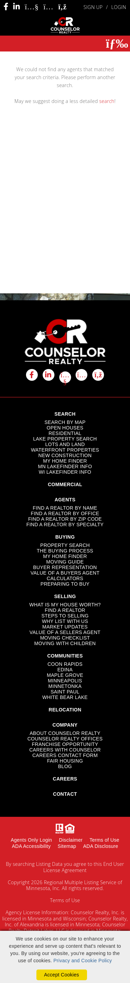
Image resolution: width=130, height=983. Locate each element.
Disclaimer (71, 840)
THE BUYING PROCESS (65, 551)
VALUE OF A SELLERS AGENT (65, 632)
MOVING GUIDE (65, 562)
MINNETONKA (65, 686)
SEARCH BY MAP (65, 422)
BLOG (65, 766)
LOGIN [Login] (118, 7)
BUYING (65, 537)
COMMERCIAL (65, 484)
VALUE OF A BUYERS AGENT (65, 573)
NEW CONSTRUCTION (65, 455)
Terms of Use (104, 840)
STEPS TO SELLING (64, 615)
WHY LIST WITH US (65, 621)
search (106, 101)
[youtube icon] (65, 377)
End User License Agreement (83, 867)
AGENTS (64, 499)
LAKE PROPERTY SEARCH (65, 439)
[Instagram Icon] (48, 6)
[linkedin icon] (48, 375)
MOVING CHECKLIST (65, 638)
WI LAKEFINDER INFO (65, 472)
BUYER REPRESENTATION (65, 567)
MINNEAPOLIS (65, 680)
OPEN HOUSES (65, 428)
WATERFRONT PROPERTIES (65, 450)
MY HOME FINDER (65, 461)
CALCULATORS (65, 578)
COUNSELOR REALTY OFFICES (65, 738)
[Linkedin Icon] (16, 6)
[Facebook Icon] (5, 6)
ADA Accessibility (31, 846)
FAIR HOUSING (65, 761)
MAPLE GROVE (65, 675)
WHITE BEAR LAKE (65, 697)
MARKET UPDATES (65, 627)
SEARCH (65, 414)
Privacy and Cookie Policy (82, 960)
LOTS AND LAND (65, 444)
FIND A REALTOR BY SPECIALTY (65, 524)
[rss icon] (98, 375)
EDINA (64, 669)
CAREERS (65, 779)
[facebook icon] (32, 375)
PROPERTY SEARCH (65, 545)
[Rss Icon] (62, 7)
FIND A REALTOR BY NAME (65, 508)
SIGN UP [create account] (93, 7)
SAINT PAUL (65, 691)
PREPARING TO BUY (65, 584)
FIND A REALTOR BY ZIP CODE (65, 519)
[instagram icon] (81, 375)
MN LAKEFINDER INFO (65, 466)
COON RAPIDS (65, 664)
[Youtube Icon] (31, 6)
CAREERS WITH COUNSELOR (65, 750)
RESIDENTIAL (65, 433)
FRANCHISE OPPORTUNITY (65, 744)
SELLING (65, 596)
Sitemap (67, 846)
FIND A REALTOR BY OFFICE (65, 513)
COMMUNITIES (65, 656)
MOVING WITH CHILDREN (65, 643)
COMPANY (64, 725)
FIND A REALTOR (65, 610)
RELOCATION (65, 709)
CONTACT (65, 794)
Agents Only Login (31, 840)
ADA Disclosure (100, 846)
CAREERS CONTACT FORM (65, 755)
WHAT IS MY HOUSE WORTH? (65, 604)
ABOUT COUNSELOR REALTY (64, 733)
